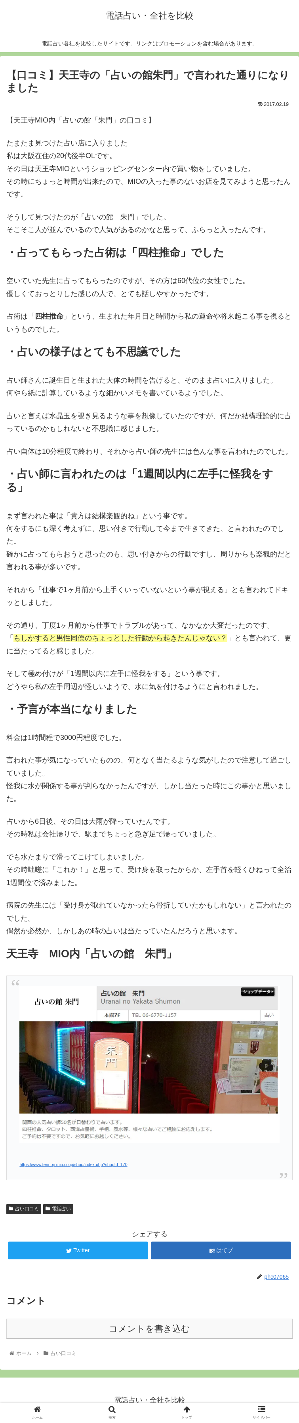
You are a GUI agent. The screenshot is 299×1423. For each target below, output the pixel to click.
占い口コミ (24, 1209)
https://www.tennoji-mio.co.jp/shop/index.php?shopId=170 (73, 1164)
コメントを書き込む (149, 1329)
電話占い (58, 1209)
